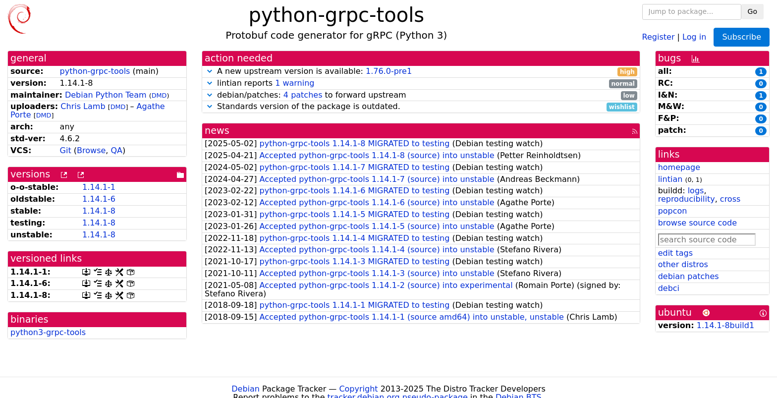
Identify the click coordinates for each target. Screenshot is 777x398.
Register (658, 36)
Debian (245, 389)
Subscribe (741, 37)
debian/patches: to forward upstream (421, 95)
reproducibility (686, 199)
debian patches (688, 276)
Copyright (358, 389)
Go (752, 11)
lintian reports (421, 83)
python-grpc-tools (95, 71)
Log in (694, 36)
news (217, 130)
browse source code (697, 222)
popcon (672, 211)
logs (696, 190)
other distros (683, 264)
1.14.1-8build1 (725, 325)
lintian (670, 179)
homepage (679, 167)
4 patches (303, 95)
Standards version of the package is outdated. (421, 107)
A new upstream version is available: (421, 71)
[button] (209, 71)
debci (668, 288)
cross (730, 199)
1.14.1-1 (98, 187)
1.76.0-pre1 (389, 71)
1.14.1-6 (98, 199)
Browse (91, 150)
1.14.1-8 (98, 211)
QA (116, 150)
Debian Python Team (106, 95)
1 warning (294, 83)
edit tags (675, 253)
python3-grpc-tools (48, 332)
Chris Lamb (82, 106)
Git (65, 150)
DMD (159, 95)
